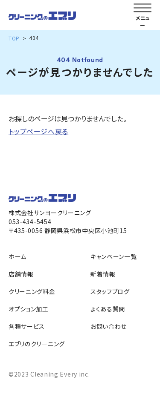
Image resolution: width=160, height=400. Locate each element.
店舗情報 (21, 274)
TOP (14, 38)
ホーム (17, 256)
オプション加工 (29, 309)
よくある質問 (107, 309)
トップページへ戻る (38, 131)
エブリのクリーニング (37, 344)
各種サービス (27, 326)
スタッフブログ (110, 291)
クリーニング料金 (32, 291)
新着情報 (103, 274)
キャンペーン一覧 (113, 256)
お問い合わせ (108, 326)
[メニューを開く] (142, 8)
